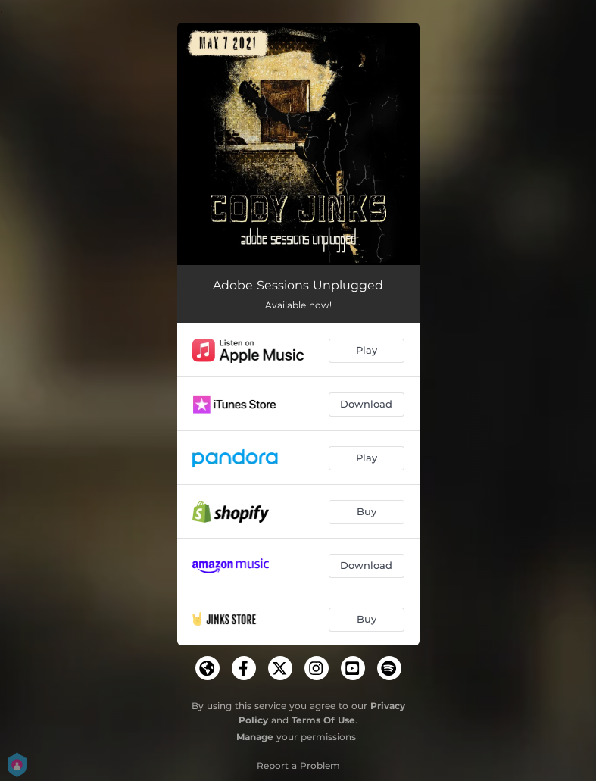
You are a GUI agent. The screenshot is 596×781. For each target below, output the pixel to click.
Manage (254, 736)
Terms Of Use (323, 720)
